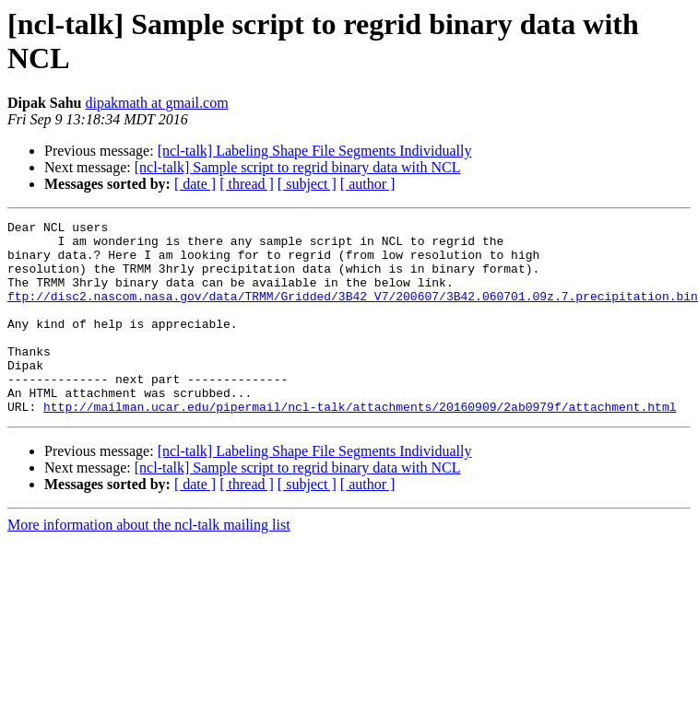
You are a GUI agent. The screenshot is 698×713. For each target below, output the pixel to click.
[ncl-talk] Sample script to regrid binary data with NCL (298, 167)
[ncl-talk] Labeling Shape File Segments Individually (315, 150)
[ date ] (195, 184)
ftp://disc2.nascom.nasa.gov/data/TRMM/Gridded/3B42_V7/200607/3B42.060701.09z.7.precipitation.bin (352, 312)
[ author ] (368, 184)
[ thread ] (246, 184)
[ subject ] (307, 184)
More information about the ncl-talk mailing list (148, 563)
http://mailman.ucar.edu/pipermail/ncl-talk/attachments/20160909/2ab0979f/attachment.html (359, 445)
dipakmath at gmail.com (157, 103)
